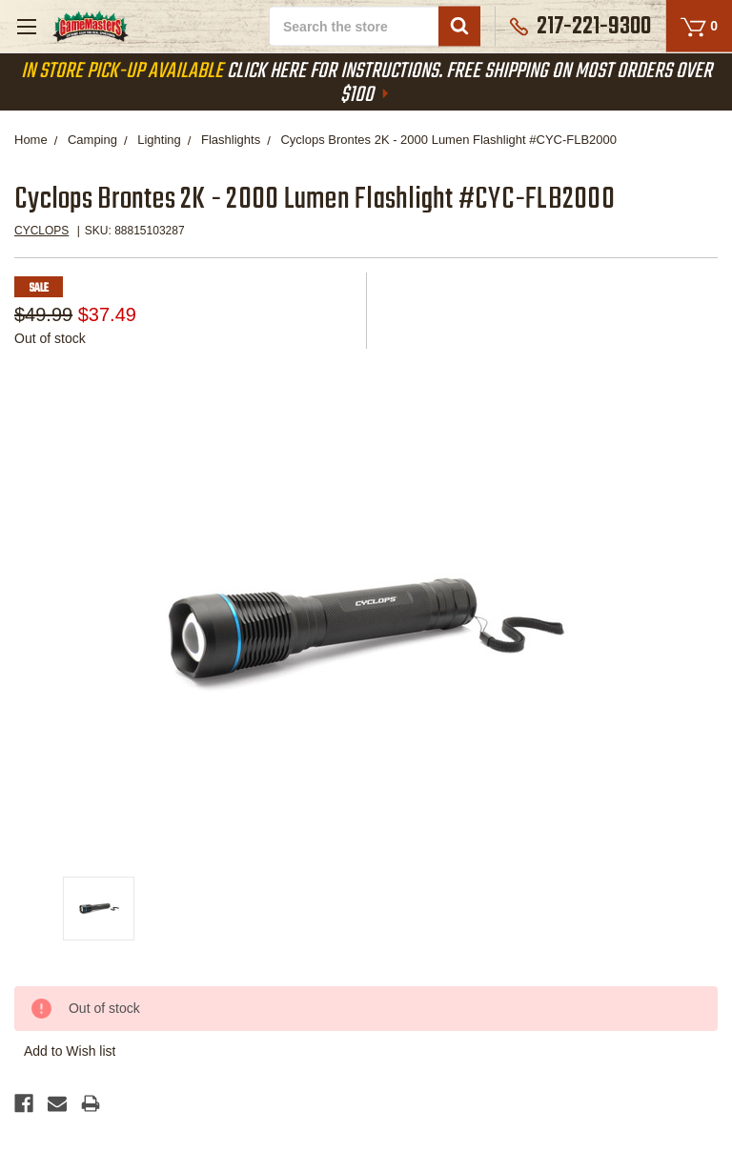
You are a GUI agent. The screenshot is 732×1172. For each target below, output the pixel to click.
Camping (92, 139)
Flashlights (230, 139)
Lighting (159, 139)
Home (31, 139)
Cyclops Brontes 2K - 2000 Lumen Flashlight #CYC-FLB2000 (448, 139)
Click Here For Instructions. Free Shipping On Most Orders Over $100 (366, 83)
